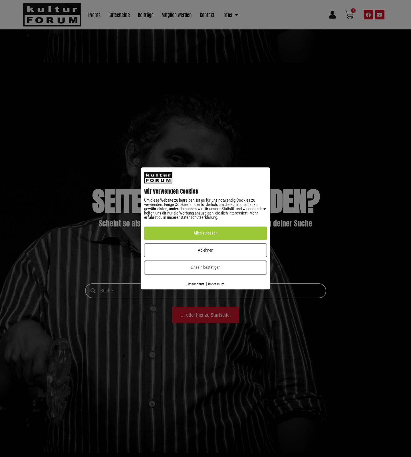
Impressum (216, 284)
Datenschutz (196, 284)
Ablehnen (205, 250)
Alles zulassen (205, 233)
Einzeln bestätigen (205, 267)
